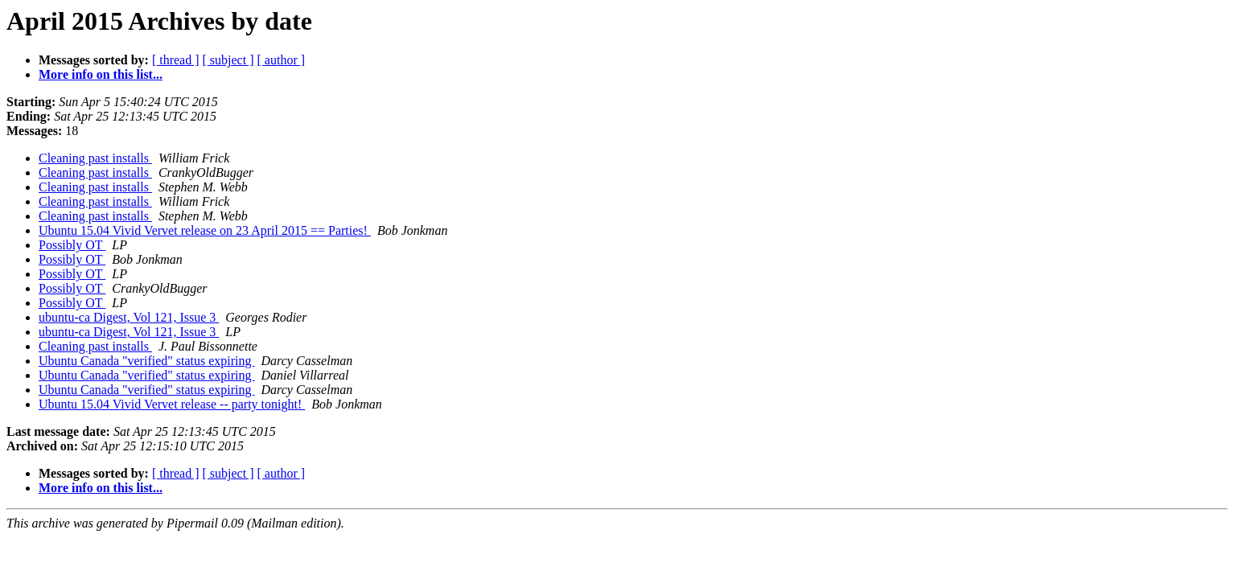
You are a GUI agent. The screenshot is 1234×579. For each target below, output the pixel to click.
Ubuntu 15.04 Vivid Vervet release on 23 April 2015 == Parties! (205, 230)
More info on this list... (100, 74)
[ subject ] (228, 60)
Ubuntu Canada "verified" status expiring (147, 361)
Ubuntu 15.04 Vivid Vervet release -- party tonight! (172, 404)
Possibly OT (72, 245)
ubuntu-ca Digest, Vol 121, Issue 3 (129, 317)
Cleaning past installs (95, 158)
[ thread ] (175, 60)
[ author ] (281, 60)
